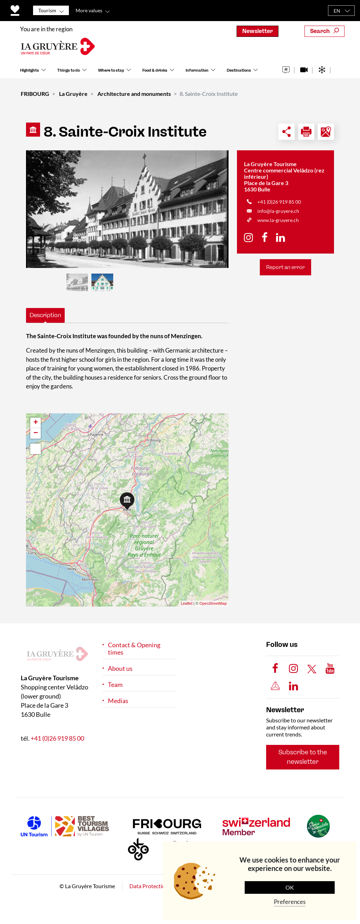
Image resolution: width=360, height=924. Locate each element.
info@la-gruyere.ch (278, 211)
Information (197, 73)
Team (115, 684)
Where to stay (111, 73)
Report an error (285, 267)
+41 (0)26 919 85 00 (279, 202)
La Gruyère (73, 93)
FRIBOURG (35, 93)
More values (89, 10)
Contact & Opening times (134, 648)
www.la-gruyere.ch (278, 220)
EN (337, 11)
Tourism (47, 10)
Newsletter (257, 31)
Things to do (68, 73)
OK (289, 887)
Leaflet (186, 603)
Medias (118, 701)
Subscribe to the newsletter (302, 757)
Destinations (239, 73)
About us (120, 668)
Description (45, 315)
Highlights (29, 73)
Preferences (290, 901)
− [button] (35, 433)
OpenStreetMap (213, 603)
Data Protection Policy (156, 886)
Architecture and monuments (134, 93)
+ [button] (35, 423)
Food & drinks (154, 73)
